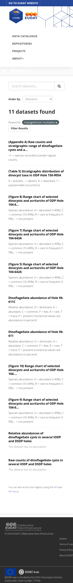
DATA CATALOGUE (24, 36)
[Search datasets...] (31, 86)
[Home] (4, 70)
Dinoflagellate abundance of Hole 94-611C (35, 300)
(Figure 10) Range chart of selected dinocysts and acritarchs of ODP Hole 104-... (36, 370)
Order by (14, 99)
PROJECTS (18, 51)
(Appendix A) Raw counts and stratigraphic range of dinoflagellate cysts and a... (35, 146)
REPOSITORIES (22, 43)
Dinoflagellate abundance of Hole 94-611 (35, 334)
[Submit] (59, 86)
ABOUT (18, 58)
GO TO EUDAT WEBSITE (23, 3)
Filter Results (19, 128)
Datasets (18, 70)
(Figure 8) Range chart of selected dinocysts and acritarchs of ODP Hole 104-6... (36, 201)
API (55, 487)
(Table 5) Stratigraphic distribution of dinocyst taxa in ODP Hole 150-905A (36, 173)
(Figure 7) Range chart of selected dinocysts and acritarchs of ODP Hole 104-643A (36, 234)
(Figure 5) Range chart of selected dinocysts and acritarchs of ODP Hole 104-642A (36, 268)
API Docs (13, 491)
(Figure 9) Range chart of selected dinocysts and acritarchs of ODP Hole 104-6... (36, 403)
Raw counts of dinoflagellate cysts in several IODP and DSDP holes (35, 462)
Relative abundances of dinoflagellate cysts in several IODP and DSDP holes (34, 437)
